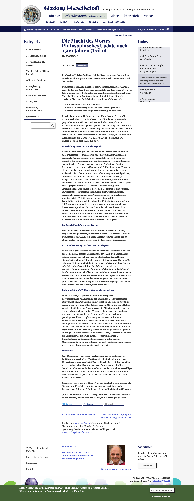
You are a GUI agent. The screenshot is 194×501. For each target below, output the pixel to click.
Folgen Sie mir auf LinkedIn (154, 29)
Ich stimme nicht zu (160, 496)
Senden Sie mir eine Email (116, 469)
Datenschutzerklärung (37, 457)
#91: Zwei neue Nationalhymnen (148, 100)
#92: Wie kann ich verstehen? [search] (79, 414)
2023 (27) (93, 22)
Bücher (54, 16)
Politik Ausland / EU (36, 80)
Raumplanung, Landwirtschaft (33, 88)
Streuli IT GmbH (161, 480)
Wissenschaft (41, 29)
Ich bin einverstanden (162, 490)
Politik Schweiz (33, 49)
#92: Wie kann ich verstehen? (149, 91)
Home (28, 29)
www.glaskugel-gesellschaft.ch (77, 432)
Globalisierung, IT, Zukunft (35, 63)
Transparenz (32, 101)
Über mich (131, 16)
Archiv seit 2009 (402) (114, 22)
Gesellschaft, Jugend (36, 55)
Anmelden (147, 465)
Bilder (114, 16)
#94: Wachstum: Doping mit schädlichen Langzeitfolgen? (152, 68)
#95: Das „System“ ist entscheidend (150, 58)
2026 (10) (50, 22)
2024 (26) (79, 22)
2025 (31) (64, 22)
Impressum (31, 463)
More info (79, 490)
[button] (72, 404)
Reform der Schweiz (36, 95)
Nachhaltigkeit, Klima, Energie (37, 73)
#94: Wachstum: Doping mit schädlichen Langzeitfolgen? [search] (115, 416)
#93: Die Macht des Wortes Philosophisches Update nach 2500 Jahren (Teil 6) (153, 80)
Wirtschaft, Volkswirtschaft (34, 109)
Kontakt (30, 469)
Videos (149, 16)
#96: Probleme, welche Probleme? (151, 48)
